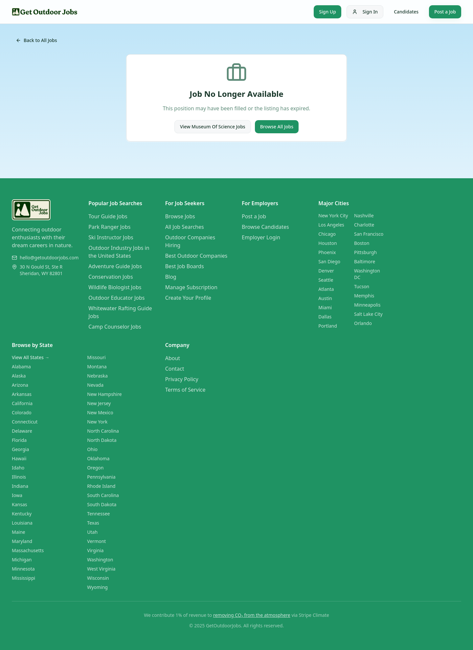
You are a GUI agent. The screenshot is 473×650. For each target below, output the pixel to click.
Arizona (20, 385)
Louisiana (22, 523)
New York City (333, 215)
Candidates (406, 12)
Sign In (365, 12)
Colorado (22, 412)
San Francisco (368, 234)
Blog (170, 276)
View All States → (30, 357)
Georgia (20, 449)
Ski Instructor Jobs (110, 237)
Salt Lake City (368, 314)
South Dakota (101, 504)
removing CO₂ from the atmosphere (251, 615)
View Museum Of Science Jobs (212, 126)
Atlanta (326, 289)
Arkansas (22, 394)
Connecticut (24, 422)
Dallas (324, 317)
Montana (96, 366)
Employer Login (261, 237)
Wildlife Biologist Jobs (114, 287)
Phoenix (327, 252)
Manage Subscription (191, 287)
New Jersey (99, 403)
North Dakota (101, 440)
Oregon (95, 468)
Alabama (21, 366)
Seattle (325, 280)
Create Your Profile (188, 297)
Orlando (363, 323)
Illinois (19, 477)
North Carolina (103, 431)
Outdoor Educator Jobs (116, 297)
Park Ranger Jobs (109, 226)
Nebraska (97, 376)
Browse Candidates (265, 226)
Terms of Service (185, 389)
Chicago (327, 234)
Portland (327, 326)
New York (97, 422)
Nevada (95, 385)
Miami (325, 307)
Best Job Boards (184, 266)
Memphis (364, 295)
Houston (327, 243)
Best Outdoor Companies (196, 255)
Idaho (18, 468)
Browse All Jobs (276, 126)
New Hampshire (104, 394)
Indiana (20, 486)
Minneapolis (367, 305)
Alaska (19, 376)
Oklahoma (98, 458)
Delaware (22, 431)
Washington (100, 559)
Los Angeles (331, 225)
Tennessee (98, 513)
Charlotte (364, 225)
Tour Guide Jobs (107, 216)
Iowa (17, 495)
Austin (325, 298)
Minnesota (23, 569)
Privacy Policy (181, 379)
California (22, 403)
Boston (361, 243)
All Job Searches (184, 226)
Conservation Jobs (110, 276)
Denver (326, 271)
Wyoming (97, 587)
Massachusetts (28, 550)
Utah (92, 532)
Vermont (96, 541)
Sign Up (327, 12)
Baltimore (364, 261)
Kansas (19, 504)
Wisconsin (98, 578)
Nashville (364, 215)
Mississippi (23, 578)
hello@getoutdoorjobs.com (49, 257)
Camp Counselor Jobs (114, 326)
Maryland (22, 541)
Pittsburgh (365, 252)
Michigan (22, 559)
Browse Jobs (180, 216)
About (172, 358)
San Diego (329, 261)
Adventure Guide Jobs (115, 266)
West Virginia (101, 569)
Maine (18, 532)
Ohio (92, 449)
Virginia (95, 550)
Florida (19, 440)
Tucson (361, 286)
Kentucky (22, 513)
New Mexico (100, 412)
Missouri (96, 357)
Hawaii (19, 458)
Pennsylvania (101, 477)
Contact (174, 368)
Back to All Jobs (36, 40)
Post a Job (445, 12)
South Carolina (103, 495)
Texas (93, 523)
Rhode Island (101, 486)
